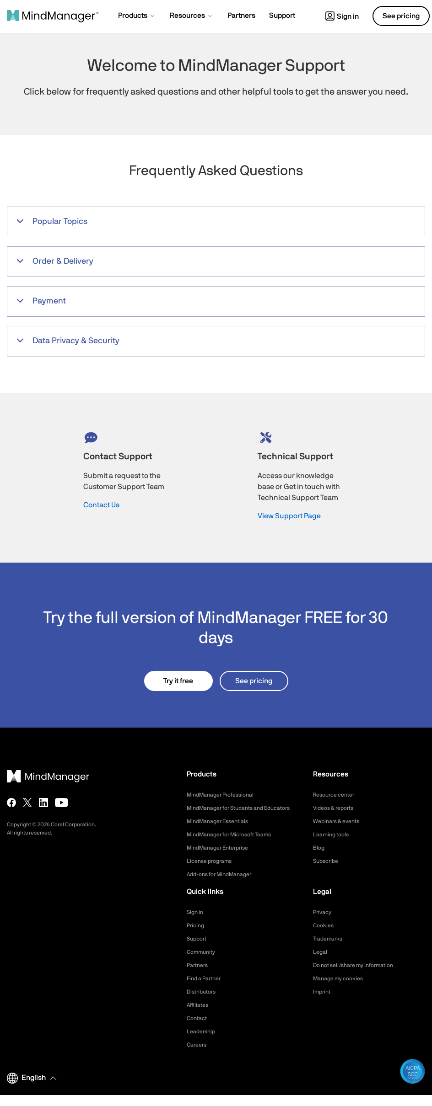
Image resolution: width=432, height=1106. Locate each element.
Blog (319, 848)
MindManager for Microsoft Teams (236, 845)
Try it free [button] (178, 681)
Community (203, 963)
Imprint (323, 1003)
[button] (137, 16)
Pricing (196, 936)
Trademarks (330, 949)
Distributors (204, 1003)
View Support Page (289, 516)
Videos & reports (337, 808)
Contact (198, 1029)
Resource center (337, 795)
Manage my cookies (342, 989)
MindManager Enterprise (222, 859)
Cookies (324, 936)
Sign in (342, 16)
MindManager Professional (225, 795)
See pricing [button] (401, 16)
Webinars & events (340, 821)
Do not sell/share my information (360, 976)
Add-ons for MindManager (225, 885)
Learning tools (333, 834)
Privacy (323, 923)
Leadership (203, 1042)
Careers (198, 1056)
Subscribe (327, 861)
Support (198, 949)
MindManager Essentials (222, 832)
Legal (321, 963)
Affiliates (199, 1016)
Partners (199, 976)
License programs (213, 872)
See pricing (253, 681)
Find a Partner (207, 989)
